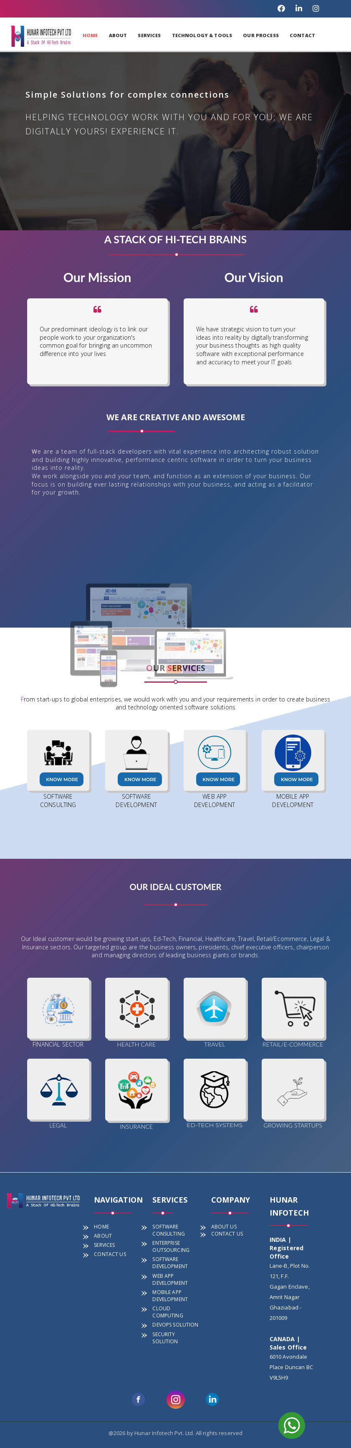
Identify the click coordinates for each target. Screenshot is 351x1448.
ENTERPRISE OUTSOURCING (170, 1246)
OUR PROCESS (261, 35)
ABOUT (118, 35)
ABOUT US (224, 1226)
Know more (62, 779)
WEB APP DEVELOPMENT (170, 1279)
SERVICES (149, 35)
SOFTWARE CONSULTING (168, 1230)
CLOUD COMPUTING (167, 1312)
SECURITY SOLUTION (165, 1338)
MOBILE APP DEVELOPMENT (170, 1296)
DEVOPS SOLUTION (175, 1324)
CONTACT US (110, 1254)
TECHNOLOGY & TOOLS (202, 35)
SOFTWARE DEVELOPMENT (170, 1263)
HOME (90, 35)
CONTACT (302, 35)
